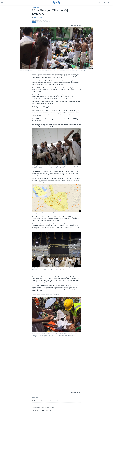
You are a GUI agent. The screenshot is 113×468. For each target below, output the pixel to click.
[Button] (73, 26)
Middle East (35, 7)
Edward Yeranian (38, 17)
